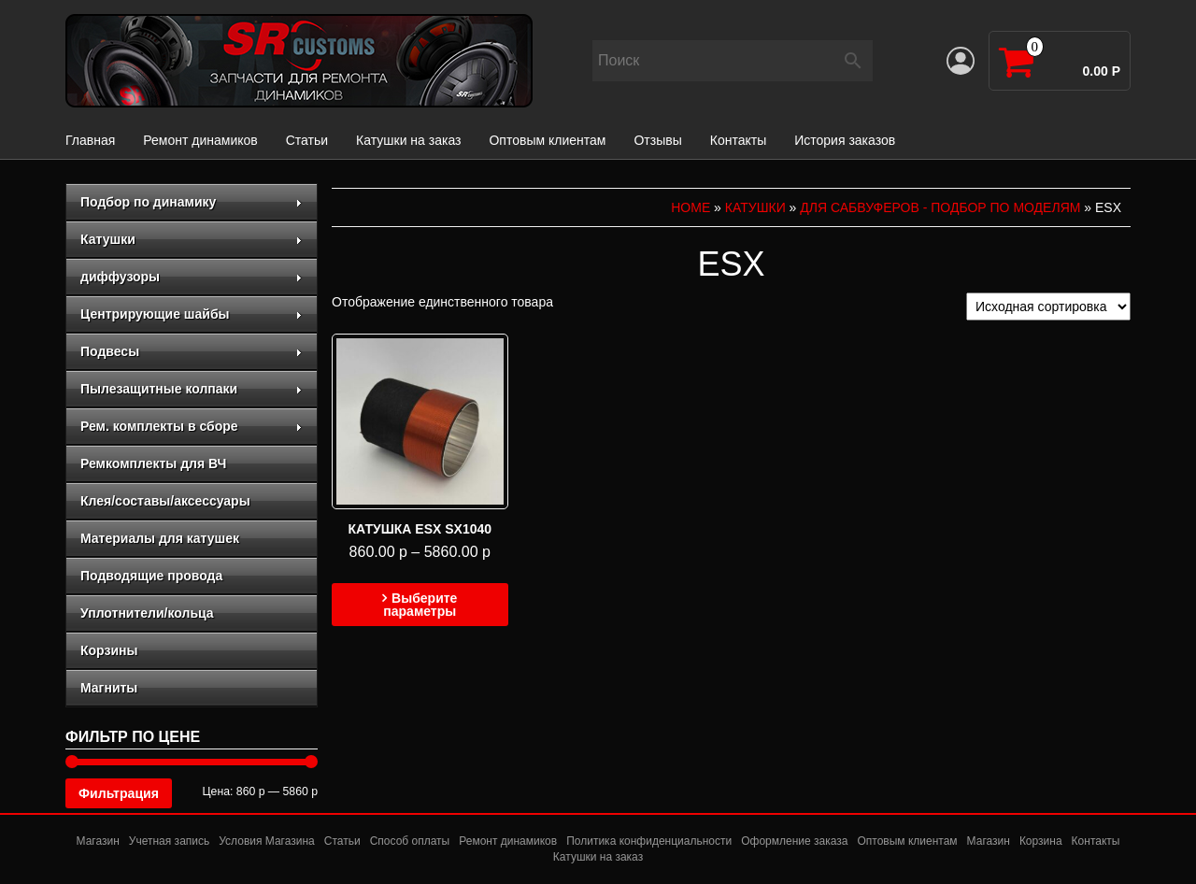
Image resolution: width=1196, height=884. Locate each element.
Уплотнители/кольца (147, 613)
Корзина (1040, 841)
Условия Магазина (267, 841)
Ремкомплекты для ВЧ (153, 463)
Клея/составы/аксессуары (165, 500)
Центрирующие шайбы (191, 314)
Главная (90, 140)
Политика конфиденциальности (649, 841)
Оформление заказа (794, 841)
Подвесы (191, 351)
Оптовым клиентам (547, 140)
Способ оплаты (410, 841)
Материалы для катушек (159, 538)
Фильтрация (118, 793)
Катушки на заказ (408, 140)
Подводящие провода (151, 575)
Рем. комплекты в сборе (191, 426)
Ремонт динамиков (200, 140)
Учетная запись (169, 841)
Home (690, 207)
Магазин (98, 841)
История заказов (844, 140)
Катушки (191, 239)
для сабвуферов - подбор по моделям (940, 207)
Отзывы (657, 140)
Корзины (108, 650)
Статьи (307, 140)
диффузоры (191, 276)
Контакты (738, 140)
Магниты (108, 687)
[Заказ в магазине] (1048, 306)
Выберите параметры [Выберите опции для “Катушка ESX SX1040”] (420, 605)
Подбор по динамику (191, 201)
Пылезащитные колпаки (191, 388)
